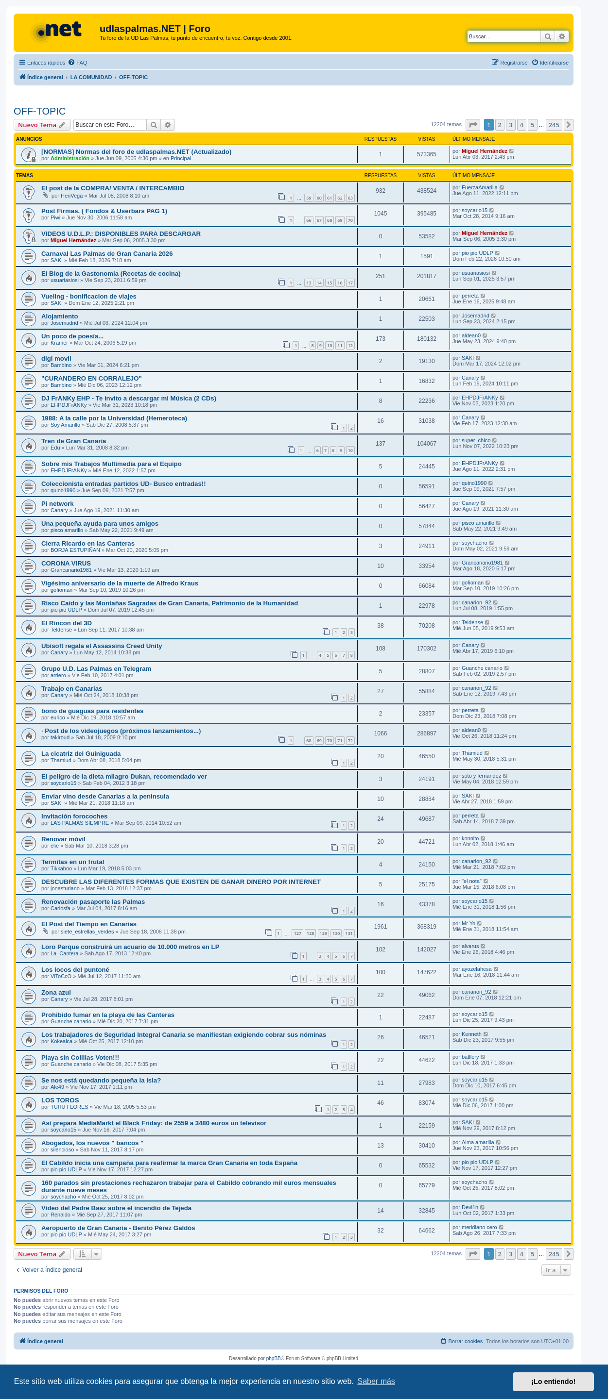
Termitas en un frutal (72, 862)
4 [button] (521, 124)
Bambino (61, 365)
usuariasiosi (65, 280)
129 (323, 933)
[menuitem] (77, 62)
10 (329, 345)
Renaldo (60, 1214)
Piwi (55, 217)
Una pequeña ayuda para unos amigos (99, 523)
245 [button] (554, 124)
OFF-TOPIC (40, 111)
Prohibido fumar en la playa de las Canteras (107, 1014)
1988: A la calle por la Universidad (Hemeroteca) (114, 418)
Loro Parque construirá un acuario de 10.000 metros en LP (130, 946)
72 (350, 740)
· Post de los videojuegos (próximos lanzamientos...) (121, 730)
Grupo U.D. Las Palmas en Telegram (96, 668)
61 (329, 198)
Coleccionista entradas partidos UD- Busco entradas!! (123, 483)
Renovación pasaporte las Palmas (93, 901)
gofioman (61, 590)
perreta (470, 296)
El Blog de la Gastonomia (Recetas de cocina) (111, 273)
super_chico (476, 440)
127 (297, 933)
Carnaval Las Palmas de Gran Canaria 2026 (107, 253)
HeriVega (72, 196)
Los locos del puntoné (75, 969)
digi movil (56, 358)
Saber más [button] (376, 1381)
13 (308, 283)
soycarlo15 (474, 210)
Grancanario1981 (71, 570)
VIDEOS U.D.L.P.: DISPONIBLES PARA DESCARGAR (121, 233)
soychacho (474, 543)
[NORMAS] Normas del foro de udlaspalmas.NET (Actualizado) (136, 151)
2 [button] (500, 124)
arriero (58, 675)
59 (308, 198)
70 (350, 220)
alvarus (470, 946)
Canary (470, 378)
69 (339, 220)
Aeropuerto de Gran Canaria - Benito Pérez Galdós (118, 1228)
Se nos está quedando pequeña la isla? (101, 1080)
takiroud (60, 737)
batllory (470, 1057)
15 (329, 283)
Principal (181, 158)
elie (55, 846)
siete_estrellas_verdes (87, 931)
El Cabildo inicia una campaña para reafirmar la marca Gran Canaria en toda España (169, 1162)
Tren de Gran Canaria (73, 441)
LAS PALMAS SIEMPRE (80, 823)
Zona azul (56, 992)
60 (319, 198)
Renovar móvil (63, 839)
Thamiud (61, 760)
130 (336, 933)
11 (339, 345)
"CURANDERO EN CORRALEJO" (91, 378)
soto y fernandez (481, 776)
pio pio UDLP (477, 253)
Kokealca (61, 1041)
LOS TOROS (60, 1100)
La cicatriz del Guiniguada (81, 753)
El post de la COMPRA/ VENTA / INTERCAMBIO (113, 188)
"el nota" (472, 881)
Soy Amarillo (65, 425)
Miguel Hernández (484, 151)
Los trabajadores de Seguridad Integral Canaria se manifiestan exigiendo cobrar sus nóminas (183, 1034)
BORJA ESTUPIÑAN (75, 550)
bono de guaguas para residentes (92, 711)
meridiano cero (479, 1227)
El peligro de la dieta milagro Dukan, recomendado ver (124, 776)
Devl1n (470, 1207)
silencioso (62, 1149)
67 (319, 220)
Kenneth (472, 1034)
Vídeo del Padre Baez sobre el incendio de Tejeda (116, 1208)
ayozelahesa (477, 969)
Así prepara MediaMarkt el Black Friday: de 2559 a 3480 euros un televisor (153, 1123)
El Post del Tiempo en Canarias (89, 924)
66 (308, 220)
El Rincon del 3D (66, 623)
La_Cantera (65, 953)
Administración (70, 158)
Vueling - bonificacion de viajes (89, 296)
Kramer (59, 343)
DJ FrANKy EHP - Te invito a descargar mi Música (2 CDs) (128, 398)
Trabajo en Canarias (71, 688)
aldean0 (471, 335)
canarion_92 (476, 602)
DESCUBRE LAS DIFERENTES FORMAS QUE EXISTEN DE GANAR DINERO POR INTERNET (181, 881)
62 (339, 198)
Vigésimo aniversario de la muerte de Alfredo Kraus (119, 583)
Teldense (61, 630)
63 (350, 198)
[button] (473, 125)
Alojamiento (59, 316)
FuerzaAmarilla (480, 187)
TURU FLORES (69, 1107)
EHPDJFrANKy (69, 405)
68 (329, 220)
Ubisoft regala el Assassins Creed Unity (101, 646)
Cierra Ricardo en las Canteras (88, 543)
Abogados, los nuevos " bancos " (92, 1143)
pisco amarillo (67, 530)
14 (319, 283)
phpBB (273, 1358)
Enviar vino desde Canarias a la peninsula (105, 796)
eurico (58, 717)
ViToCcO (61, 976)
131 (349, 933)
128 (310, 933)
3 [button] (510, 124)
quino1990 (63, 490)
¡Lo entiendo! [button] (553, 1381)
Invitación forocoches (74, 816)
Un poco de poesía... (72, 336)
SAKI (57, 260)
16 (339, 283)
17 (350, 283)
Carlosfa (60, 908)
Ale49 (57, 1087)
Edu (55, 447)
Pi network (57, 503)
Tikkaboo (61, 868)
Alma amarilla (478, 1142)
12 (350, 345)
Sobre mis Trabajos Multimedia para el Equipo (111, 463)
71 (339, 740)
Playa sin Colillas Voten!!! (80, 1057)
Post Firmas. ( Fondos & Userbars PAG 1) (104, 211)
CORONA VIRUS (66, 563)
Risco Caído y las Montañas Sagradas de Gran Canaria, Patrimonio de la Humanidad (169, 603)
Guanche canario (482, 668)
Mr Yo (468, 923)
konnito (470, 838)
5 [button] (532, 124)
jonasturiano (65, 888)
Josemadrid (64, 323)
